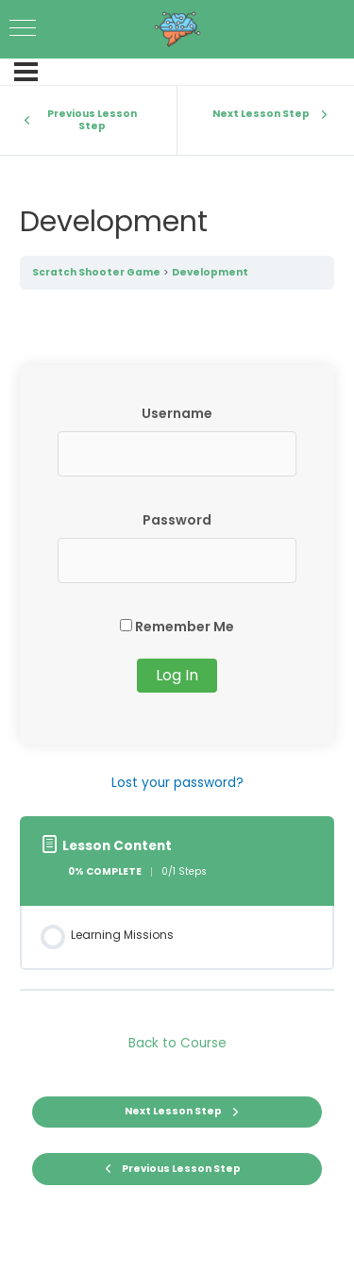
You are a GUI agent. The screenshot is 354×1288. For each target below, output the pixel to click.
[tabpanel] (177, 579)
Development (210, 272)
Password (177, 519)
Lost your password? (177, 783)
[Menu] (26, 71)
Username (177, 413)
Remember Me (177, 626)
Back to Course (177, 1043)
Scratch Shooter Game (96, 272)
